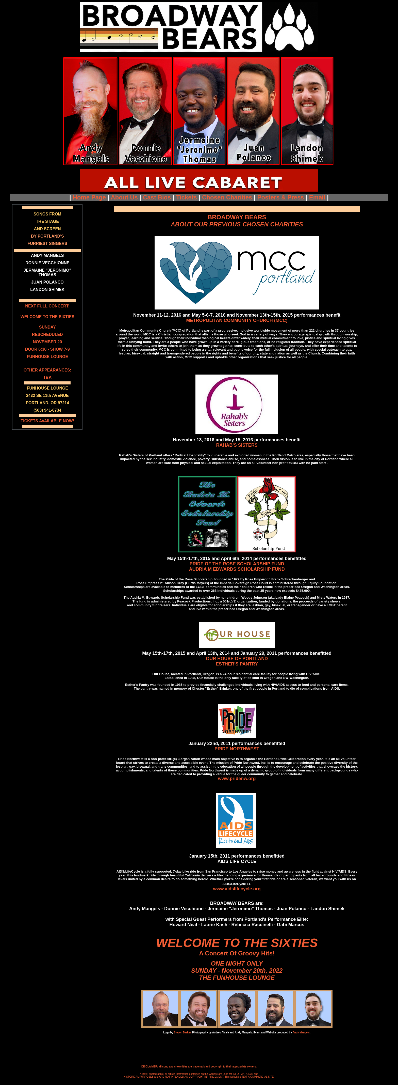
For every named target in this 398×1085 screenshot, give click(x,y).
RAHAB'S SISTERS (237, 445)
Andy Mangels (301, 1032)
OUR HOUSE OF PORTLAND (237, 658)
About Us (124, 197)
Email (317, 197)
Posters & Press (280, 197)
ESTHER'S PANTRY (237, 663)
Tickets (186, 197)
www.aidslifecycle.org (236, 888)
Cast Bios (157, 197)
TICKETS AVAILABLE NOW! (47, 421)
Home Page (89, 197)
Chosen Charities (227, 197)
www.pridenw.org (237, 778)
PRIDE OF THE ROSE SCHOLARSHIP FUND (237, 563)
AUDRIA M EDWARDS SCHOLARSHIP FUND (237, 569)
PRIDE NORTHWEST (236, 748)
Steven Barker (182, 1032)
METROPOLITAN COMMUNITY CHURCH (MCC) (237, 320)
